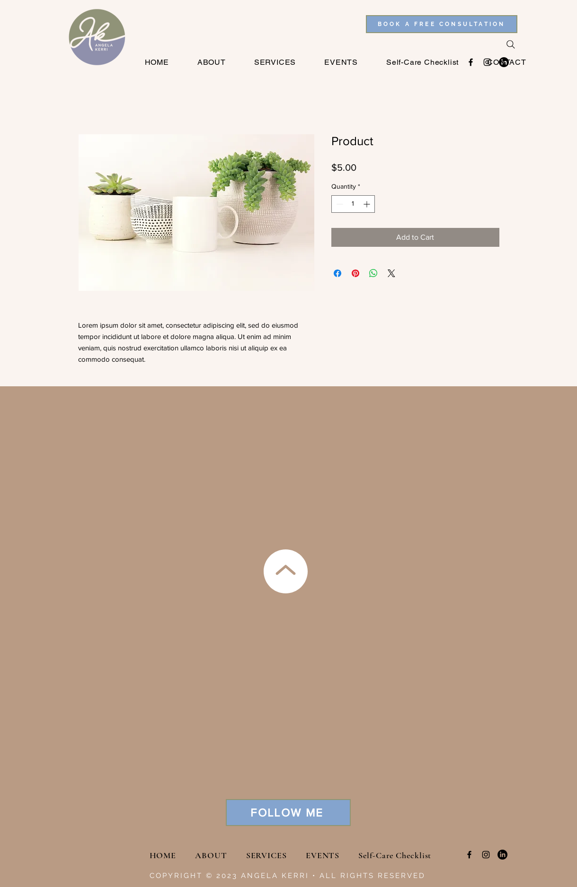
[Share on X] (391, 273)
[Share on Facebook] (337, 273)
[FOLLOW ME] (288, 812)
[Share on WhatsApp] (373, 273)
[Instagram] (486, 855)
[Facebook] (469, 855)
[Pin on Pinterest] (355, 273)
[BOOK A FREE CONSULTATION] (441, 24)
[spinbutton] (353, 204)
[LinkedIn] (502, 855)
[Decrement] (339, 204)
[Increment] (367, 204)
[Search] (511, 44)
